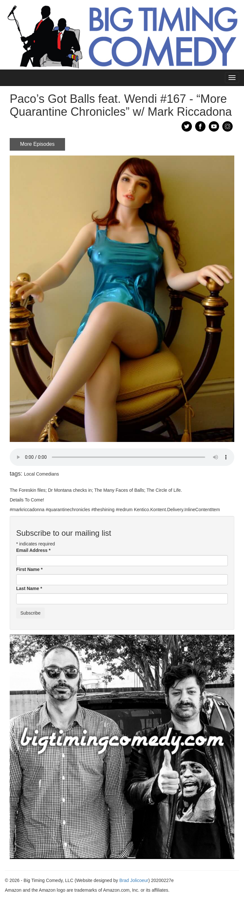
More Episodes (37, 144)
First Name (29, 569)
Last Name (29, 588)
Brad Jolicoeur (134, 880)
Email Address (33, 550)
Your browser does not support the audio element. (122, 457)
